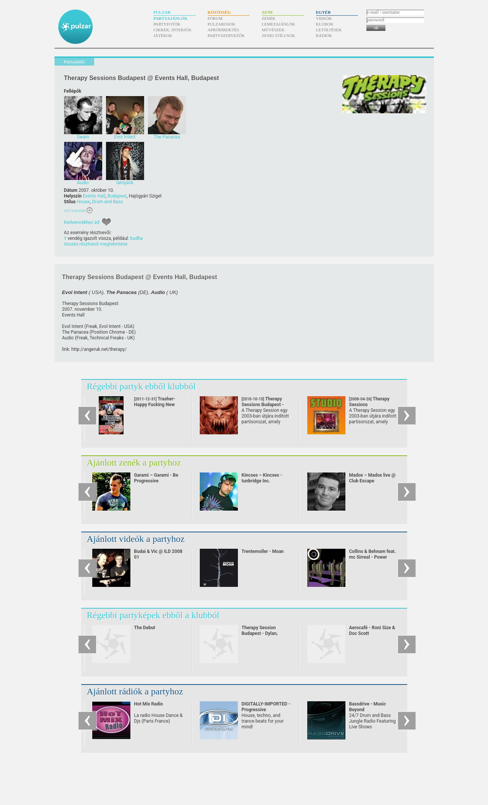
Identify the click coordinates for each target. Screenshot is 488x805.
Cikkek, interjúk (173, 29)
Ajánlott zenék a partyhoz (134, 463)
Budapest (117, 196)
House (83, 201)
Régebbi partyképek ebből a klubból (153, 615)
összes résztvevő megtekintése (96, 244)
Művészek (273, 29)
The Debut (144, 627)
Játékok (163, 35)
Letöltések (329, 29)
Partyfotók (167, 24)
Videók (324, 18)
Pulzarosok (222, 24)
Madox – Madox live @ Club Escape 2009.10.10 (372, 480)
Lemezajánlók (278, 24)
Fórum (215, 18)
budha (136, 238)
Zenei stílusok (278, 35)
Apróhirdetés (223, 29)
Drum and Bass (107, 201)
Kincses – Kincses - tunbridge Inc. (262, 478)
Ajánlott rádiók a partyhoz (135, 691)
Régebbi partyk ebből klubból (141, 386)
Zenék (269, 18)
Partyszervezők (226, 35)
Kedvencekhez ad (82, 222)
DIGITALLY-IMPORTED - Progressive (266, 706)
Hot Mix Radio (148, 704)
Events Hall (94, 196)
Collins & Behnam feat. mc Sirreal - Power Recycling (372, 557)
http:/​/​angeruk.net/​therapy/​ (99, 349)
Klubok (325, 24)
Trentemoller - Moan (263, 551)
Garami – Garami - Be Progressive (156, 478)
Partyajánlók (171, 18)
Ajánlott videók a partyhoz (136, 539)
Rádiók (324, 35)
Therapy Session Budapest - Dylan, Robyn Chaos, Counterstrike (260, 636)
